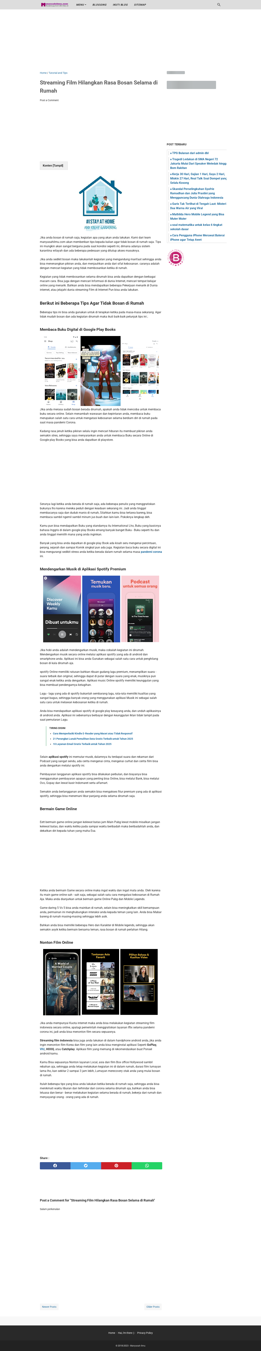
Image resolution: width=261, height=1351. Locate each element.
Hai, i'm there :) (126, 1332)
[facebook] (55, 1165)
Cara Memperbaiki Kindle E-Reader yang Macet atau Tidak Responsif (92, 733)
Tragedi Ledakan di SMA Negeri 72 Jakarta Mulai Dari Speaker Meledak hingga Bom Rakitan (199, 164)
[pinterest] (116, 1165)
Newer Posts (49, 1306)
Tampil (57, 165)
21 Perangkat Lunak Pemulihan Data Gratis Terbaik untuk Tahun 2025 (93, 738)
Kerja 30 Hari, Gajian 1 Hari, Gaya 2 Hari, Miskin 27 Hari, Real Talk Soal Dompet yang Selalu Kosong (198, 178)
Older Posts (153, 1306)
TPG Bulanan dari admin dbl (190, 153)
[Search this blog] (219, 5)
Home (111, 1332)
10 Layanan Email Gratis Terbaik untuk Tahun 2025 (82, 744)
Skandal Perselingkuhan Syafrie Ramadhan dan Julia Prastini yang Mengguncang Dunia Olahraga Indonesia (196, 193)
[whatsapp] (147, 1165)
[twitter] (86, 1165)
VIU (42, 1049)
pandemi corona (151, 552)
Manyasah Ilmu (137, 1345)
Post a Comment (49, 100)
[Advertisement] (130, 40)
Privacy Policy (145, 1332)
